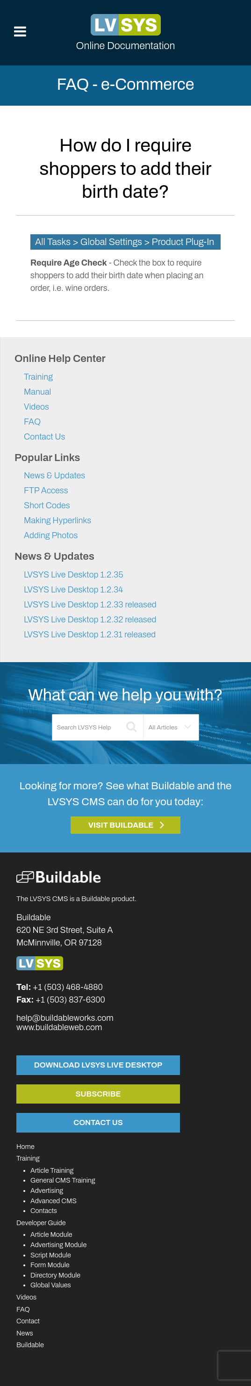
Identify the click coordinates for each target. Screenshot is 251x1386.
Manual (37, 392)
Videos (36, 406)
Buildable (30, 1345)
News (24, 1333)
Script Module (50, 1255)
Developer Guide (41, 1223)
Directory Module (55, 1275)
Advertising (46, 1190)
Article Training (51, 1170)
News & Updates (54, 475)
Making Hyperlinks (57, 520)
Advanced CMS (53, 1201)
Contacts (43, 1210)
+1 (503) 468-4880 (68, 987)
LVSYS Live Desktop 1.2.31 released (90, 634)
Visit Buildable (121, 825)
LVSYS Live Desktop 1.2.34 (73, 589)
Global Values (50, 1285)
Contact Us (44, 436)
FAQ (32, 421)
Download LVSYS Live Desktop (98, 1065)
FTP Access (46, 490)
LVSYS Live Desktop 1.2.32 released (90, 619)
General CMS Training (62, 1180)
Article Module (51, 1234)
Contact (28, 1321)
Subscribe (98, 1094)
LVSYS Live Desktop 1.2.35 (73, 574)
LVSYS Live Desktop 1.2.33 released (90, 604)
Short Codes (47, 505)
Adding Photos (51, 535)
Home (25, 1146)
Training (38, 377)
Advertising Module (58, 1245)
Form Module (50, 1265)
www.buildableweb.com (59, 1027)
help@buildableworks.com (65, 1018)
